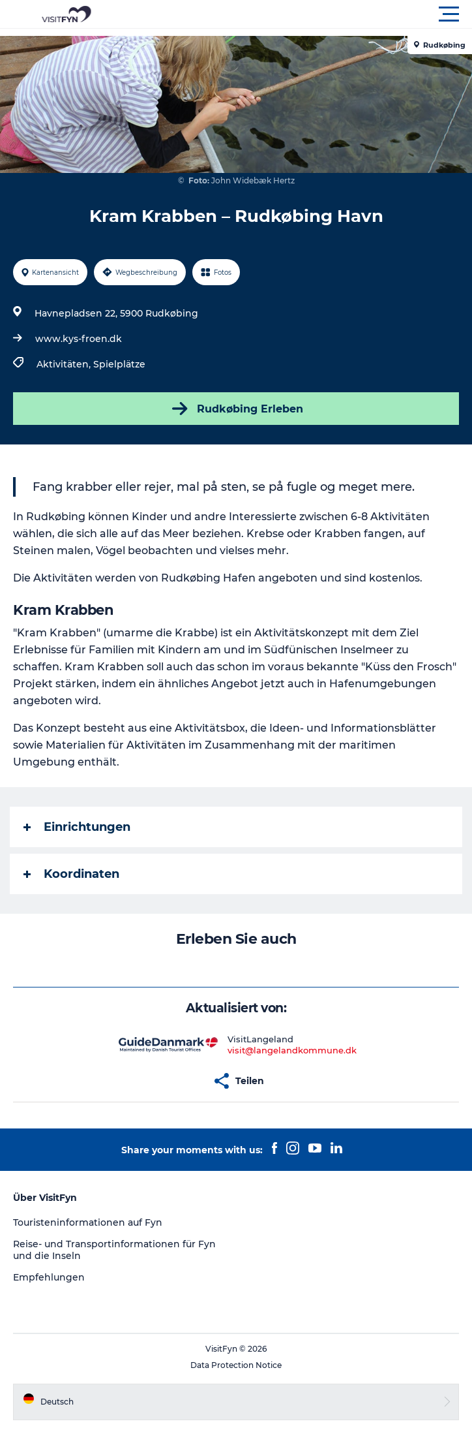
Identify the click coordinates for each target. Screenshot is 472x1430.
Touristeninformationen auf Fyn (87, 1222)
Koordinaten (71, 874)
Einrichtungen (76, 827)
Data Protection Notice (236, 1365)
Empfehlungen (49, 1277)
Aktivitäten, (65, 364)
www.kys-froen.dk (78, 339)
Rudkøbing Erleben (236, 408)
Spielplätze (119, 364)
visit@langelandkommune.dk (292, 1050)
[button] (294, 14)
